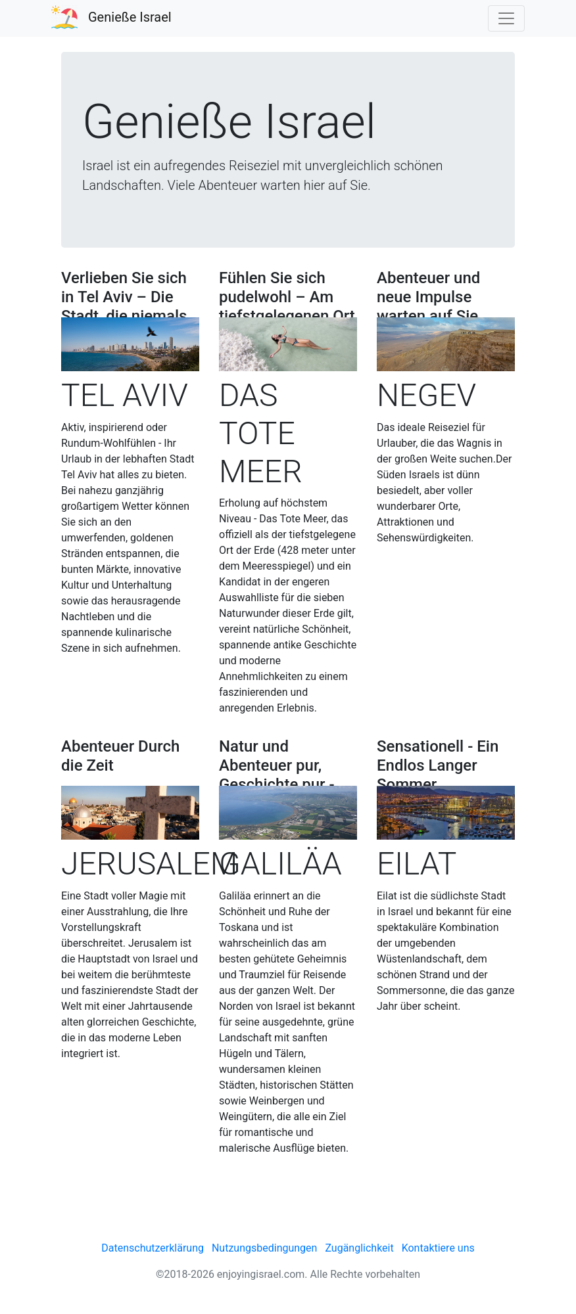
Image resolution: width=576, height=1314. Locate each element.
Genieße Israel (130, 17)
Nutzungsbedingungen (264, 1248)
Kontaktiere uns (438, 1248)
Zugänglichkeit (359, 1248)
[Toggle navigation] (506, 18)
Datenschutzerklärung (152, 1248)
